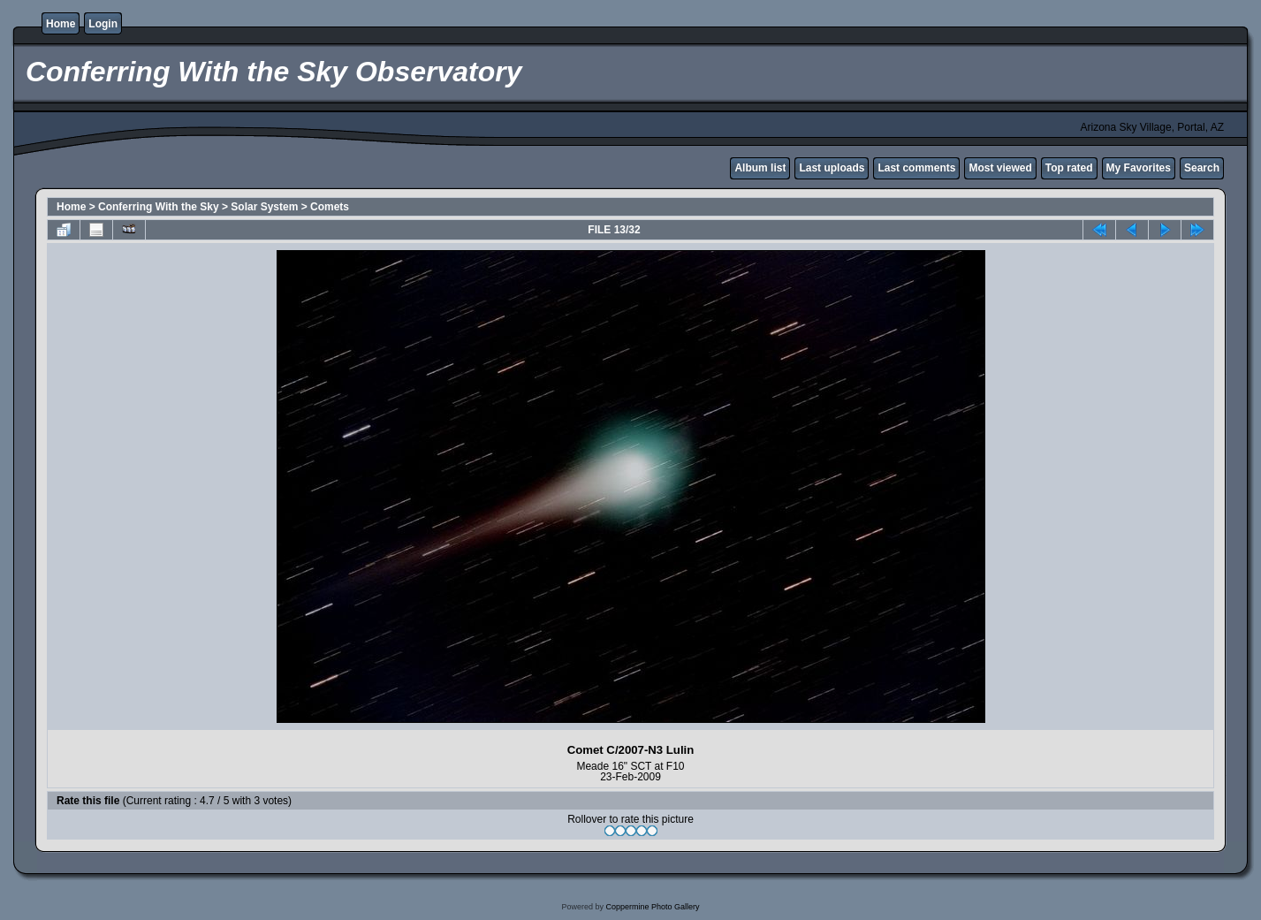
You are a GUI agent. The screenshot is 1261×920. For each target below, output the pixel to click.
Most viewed (1000, 168)
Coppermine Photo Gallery (652, 906)
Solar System (264, 207)
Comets (329, 207)
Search (1201, 168)
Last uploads (831, 168)
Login (103, 24)
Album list (760, 168)
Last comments (916, 168)
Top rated (1069, 168)
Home (60, 24)
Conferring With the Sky (158, 207)
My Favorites (1138, 168)
